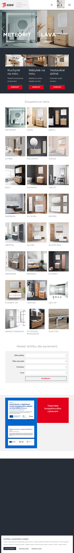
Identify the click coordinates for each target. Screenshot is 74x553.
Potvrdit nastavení (10, 548)
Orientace (20, 366)
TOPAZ (52, 159)
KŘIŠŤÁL (9, 245)
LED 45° (53, 302)
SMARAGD (10, 274)
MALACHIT (32, 159)
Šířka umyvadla (18, 361)
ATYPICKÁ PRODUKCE (33, 332)
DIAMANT (32, 187)
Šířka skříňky (19, 355)
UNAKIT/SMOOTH (14, 331)
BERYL (52, 130)
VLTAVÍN (31, 216)
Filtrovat (45, 378)
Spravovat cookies (24, 548)
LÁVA (48, 34)
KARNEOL (10, 216)
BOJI (7, 187)
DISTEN (52, 216)
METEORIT (17, 34)
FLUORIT (53, 274)
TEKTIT (52, 187)
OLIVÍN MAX (55, 245)
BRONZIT (32, 274)
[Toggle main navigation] (69, 5)
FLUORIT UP (11, 302)
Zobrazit (11, 41)
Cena (22, 372)
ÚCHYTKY (54, 331)
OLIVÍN (30, 245)
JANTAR (31, 302)
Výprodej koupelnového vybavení (52, 408)
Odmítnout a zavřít (37, 548)
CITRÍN (8, 159)
